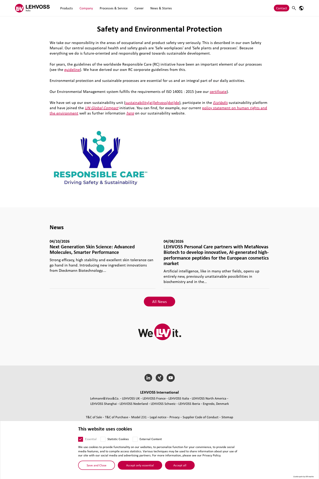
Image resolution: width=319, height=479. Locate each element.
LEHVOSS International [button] (159, 392)
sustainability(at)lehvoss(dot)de (152, 102)
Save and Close (96, 465)
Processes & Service (108, 8)
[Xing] (159, 378)
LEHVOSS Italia (178, 398)
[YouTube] (170, 378)
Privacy (174, 417)
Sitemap (227, 417)
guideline (72, 69)
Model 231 (139, 417)
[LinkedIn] (148, 378)
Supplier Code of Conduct (201, 417)
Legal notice (158, 417)
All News (159, 301)
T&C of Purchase (117, 417)
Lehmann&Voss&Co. (104, 398)
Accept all (179, 465)
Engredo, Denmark (216, 403)
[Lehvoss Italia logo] (32, 8)
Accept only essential (140, 465)
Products (65, 8)
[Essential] (80, 439)
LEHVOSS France (154, 398)
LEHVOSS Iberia (189, 403)
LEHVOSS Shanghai (103, 403)
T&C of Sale (94, 417)
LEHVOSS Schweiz (163, 403)
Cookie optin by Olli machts (303, 477)
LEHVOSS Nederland (134, 403)
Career (130, 8)
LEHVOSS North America (209, 398)
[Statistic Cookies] (103, 439)
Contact (281, 8)
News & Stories (151, 8)
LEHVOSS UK (131, 398)
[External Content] (135, 439)
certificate (218, 91)
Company (83, 8)
